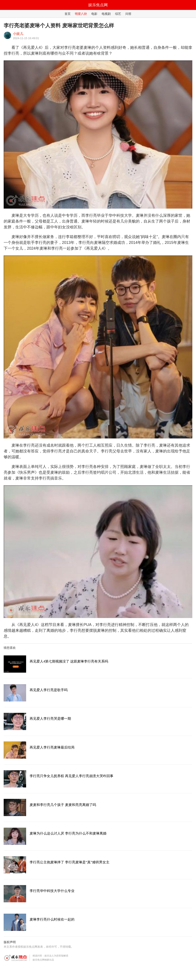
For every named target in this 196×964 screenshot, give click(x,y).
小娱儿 (18, 33)
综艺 (118, 13)
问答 (128, 13)
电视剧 (106, 13)
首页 (68, 13)
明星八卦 (81, 13)
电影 (94, 13)
